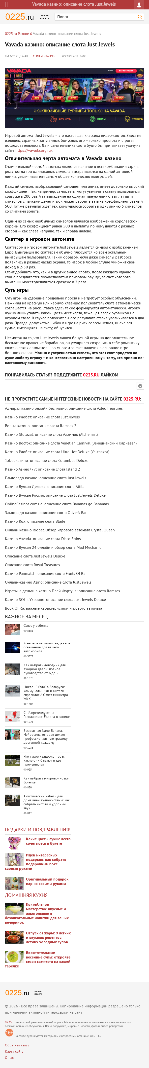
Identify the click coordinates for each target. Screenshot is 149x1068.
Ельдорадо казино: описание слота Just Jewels (45, 478)
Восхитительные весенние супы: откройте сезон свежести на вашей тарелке (37, 960)
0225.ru (10, 1023)
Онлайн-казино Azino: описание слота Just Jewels (48, 582)
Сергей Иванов (44, 57)
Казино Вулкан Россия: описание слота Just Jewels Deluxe (55, 495)
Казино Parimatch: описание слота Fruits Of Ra (45, 573)
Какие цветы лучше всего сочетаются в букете (48, 841)
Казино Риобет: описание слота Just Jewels (42, 417)
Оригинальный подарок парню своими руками (47, 881)
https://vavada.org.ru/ (33, 150)
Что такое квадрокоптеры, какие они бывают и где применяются (44, 761)
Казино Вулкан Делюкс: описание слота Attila (45, 486)
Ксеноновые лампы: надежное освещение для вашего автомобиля (47, 647)
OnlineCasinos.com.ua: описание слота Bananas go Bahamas (57, 504)
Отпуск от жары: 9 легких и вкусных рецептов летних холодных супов (48, 938)
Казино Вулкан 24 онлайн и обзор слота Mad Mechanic (53, 547)
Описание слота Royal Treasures (32, 565)
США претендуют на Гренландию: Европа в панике (47, 715)
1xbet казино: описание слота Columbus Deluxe (46, 460)
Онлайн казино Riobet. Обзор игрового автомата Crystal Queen (60, 530)
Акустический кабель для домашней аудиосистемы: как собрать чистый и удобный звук (47, 802)
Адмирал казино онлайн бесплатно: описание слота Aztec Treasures (64, 408)
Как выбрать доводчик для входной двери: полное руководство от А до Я (45, 669)
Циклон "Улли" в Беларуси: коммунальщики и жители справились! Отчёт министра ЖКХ (46, 693)
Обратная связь (17, 1045)
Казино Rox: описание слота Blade (35, 521)
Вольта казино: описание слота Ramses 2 (40, 426)
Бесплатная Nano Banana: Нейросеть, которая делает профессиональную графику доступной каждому (45, 737)
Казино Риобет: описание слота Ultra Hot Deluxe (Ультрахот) (57, 452)
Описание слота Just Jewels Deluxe (35, 556)
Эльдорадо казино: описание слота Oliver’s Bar (46, 513)
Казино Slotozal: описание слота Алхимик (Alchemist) (51, 434)
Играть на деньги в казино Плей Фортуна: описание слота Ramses (62, 591)
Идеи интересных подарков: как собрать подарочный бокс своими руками (35, 862)
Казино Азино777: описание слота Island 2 (42, 469)
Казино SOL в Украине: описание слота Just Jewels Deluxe (55, 599)
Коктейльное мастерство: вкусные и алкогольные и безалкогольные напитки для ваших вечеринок (37, 913)
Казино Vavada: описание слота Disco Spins (43, 539)
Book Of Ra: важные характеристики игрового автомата (53, 608)
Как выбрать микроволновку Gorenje (46, 780)
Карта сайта (14, 1052)
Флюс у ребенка (36, 626)
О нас (9, 1058)
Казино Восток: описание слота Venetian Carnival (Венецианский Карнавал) (71, 443)
